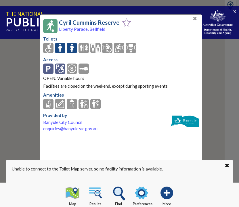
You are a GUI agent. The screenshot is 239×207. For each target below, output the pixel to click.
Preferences (142, 195)
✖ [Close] (195, 19)
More (166, 195)
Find (118, 195)
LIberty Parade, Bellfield (82, 29)
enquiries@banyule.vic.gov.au (70, 128)
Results (95, 195)
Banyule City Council (62, 122)
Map (72, 195)
